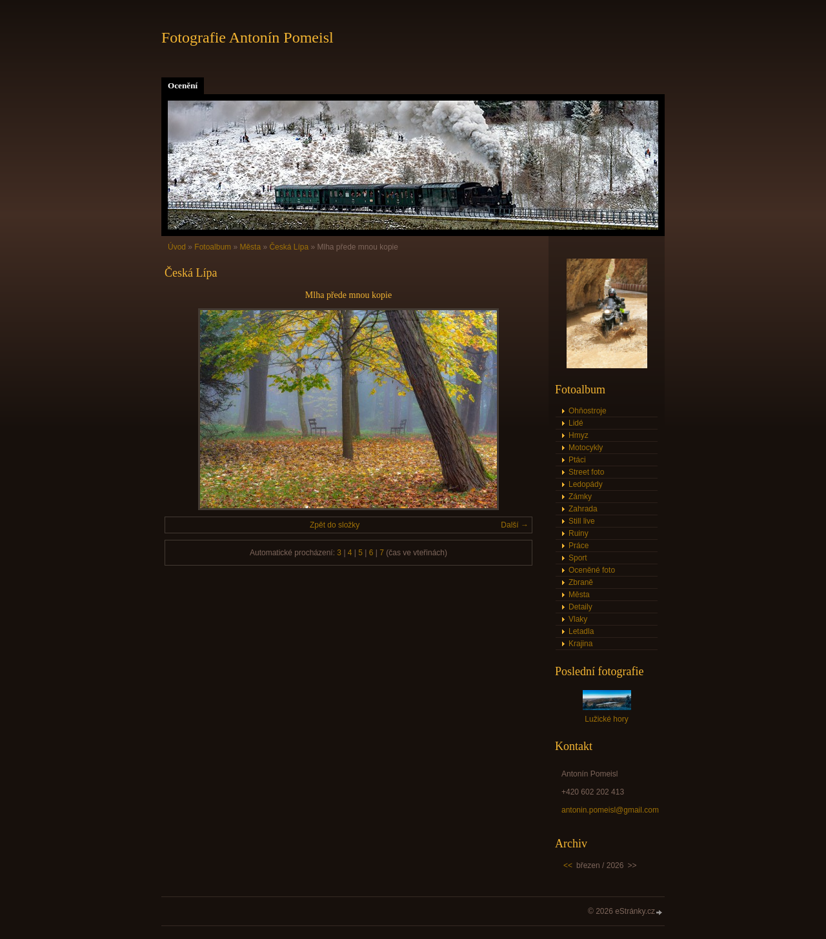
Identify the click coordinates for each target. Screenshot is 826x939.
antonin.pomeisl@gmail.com (610, 810)
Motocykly (586, 447)
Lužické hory (606, 719)
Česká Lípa (288, 247)
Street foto (586, 472)
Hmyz (579, 435)
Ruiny (579, 533)
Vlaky (578, 619)
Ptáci (577, 459)
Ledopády (586, 484)
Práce (579, 545)
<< (567, 865)
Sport (578, 557)
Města (250, 247)
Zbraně (581, 582)
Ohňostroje (588, 410)
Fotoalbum (212, 247)
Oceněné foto (592, 570)
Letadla (581, 631)
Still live (582, 521)
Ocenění (182, 85)
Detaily (580, 606)
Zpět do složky (334, 524)
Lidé (576, 423)
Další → (515, 524)
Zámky (580, 496)
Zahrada (583, 508)
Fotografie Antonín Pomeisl (247, 37)
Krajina (580, 643)
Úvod (177, 247)
